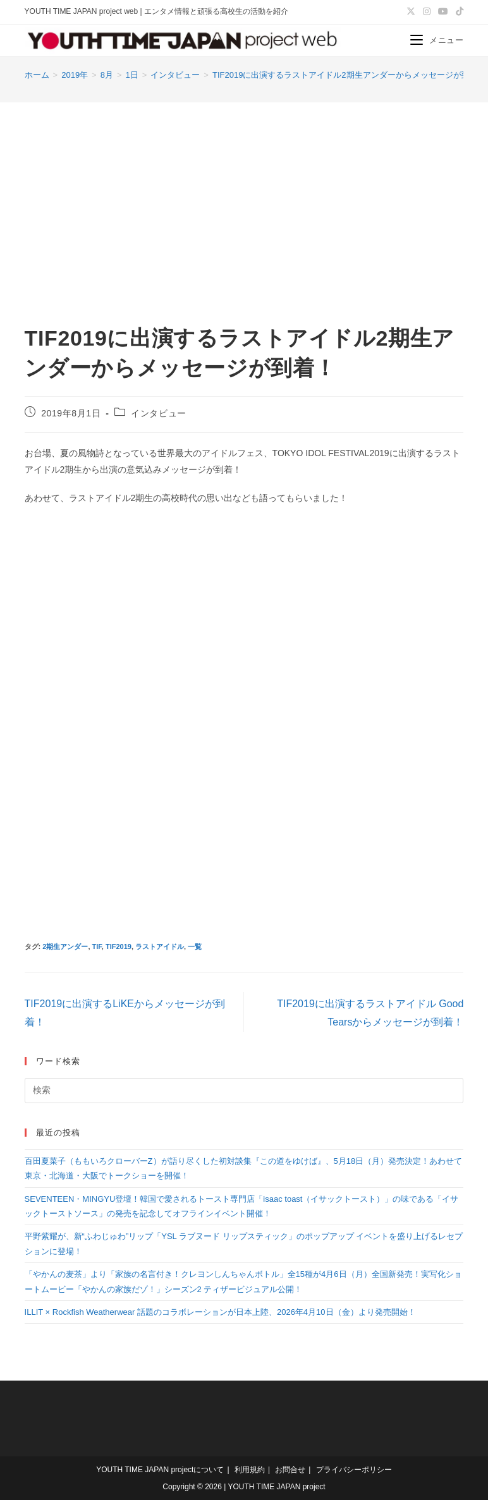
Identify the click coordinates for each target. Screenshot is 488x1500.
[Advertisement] (244, 197)
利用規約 (250, 1469)
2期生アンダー (65, 946)
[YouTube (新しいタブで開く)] (443, 12)
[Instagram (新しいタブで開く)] (426, 12)
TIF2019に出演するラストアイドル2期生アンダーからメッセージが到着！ (349, 75)
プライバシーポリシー (354, 1469)
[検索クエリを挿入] (244, 1090)
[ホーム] (37, 75)
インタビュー (158, 413)
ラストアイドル (159, 946)
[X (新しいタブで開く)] (411, 12)
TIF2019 (118, 946)
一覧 (195, 946)
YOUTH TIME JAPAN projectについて (160, 1469)
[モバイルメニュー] (437, 40)
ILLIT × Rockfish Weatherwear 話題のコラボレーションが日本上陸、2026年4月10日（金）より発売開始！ (220, 1312)
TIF (97, 946)
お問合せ (290, 1469)
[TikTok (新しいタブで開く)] (457, 12)
